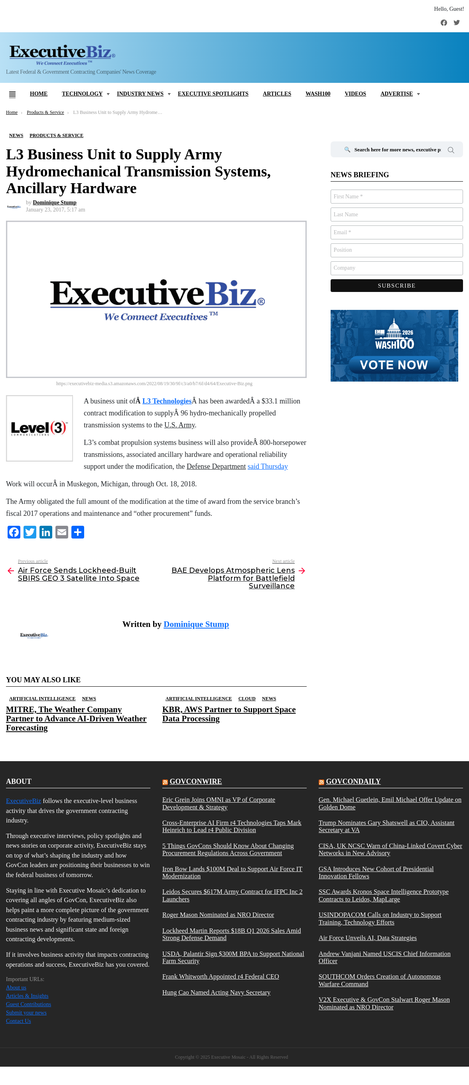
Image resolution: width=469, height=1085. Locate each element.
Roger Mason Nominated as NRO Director (218, 915)
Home (38, 94)
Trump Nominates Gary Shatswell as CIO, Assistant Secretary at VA (387, 826)
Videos (355, 94)
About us (16, 988)
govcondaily (353, 781)
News (89, 698)
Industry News (140, 94)
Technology (82, 94)
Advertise (396, 94)
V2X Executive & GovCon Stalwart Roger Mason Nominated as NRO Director (384, 1003)
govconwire (195, 781)
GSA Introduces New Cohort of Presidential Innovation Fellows (376, 873)
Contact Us (18, 1021)
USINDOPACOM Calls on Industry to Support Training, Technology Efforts (380, 918)
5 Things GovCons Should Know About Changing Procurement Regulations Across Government (228, 849)
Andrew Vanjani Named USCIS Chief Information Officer (385, 957)
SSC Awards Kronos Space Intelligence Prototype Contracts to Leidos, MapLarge (384, 895)
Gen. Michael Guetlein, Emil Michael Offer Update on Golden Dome (390, 803)
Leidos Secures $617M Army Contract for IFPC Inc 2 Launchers (232, 895)
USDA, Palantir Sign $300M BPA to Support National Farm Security (233, 957)
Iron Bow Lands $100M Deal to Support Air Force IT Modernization (232, 873)
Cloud (247, 698)
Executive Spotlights (213, 94)
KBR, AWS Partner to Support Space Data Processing (229, 714)
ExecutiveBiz (23, 801)
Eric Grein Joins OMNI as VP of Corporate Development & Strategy (218, 803)
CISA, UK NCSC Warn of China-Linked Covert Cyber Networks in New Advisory (390, 849)
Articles (277, 94)
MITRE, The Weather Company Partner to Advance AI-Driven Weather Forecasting (76, 718)
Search (451, 151)
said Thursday (268, 466)
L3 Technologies (167, 401)
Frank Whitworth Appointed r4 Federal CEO (220, 976)
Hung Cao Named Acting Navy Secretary (216, 992)
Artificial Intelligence (42, 698)
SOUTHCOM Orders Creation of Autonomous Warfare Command (380, 980)
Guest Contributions (28, 1004)
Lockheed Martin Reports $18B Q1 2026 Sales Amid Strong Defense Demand (231, 934)
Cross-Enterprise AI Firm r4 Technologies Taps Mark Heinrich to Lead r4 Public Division (232, 826)
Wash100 (317, 94)
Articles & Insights (27, 996)
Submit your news (26, 1013)
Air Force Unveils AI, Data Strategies (368, 938)
